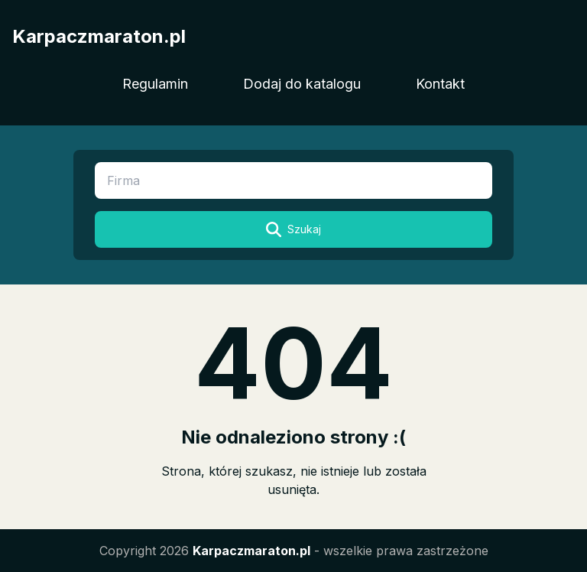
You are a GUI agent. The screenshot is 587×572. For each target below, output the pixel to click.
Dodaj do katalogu (302, 84)
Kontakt (440, 84)
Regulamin (155, 84)
